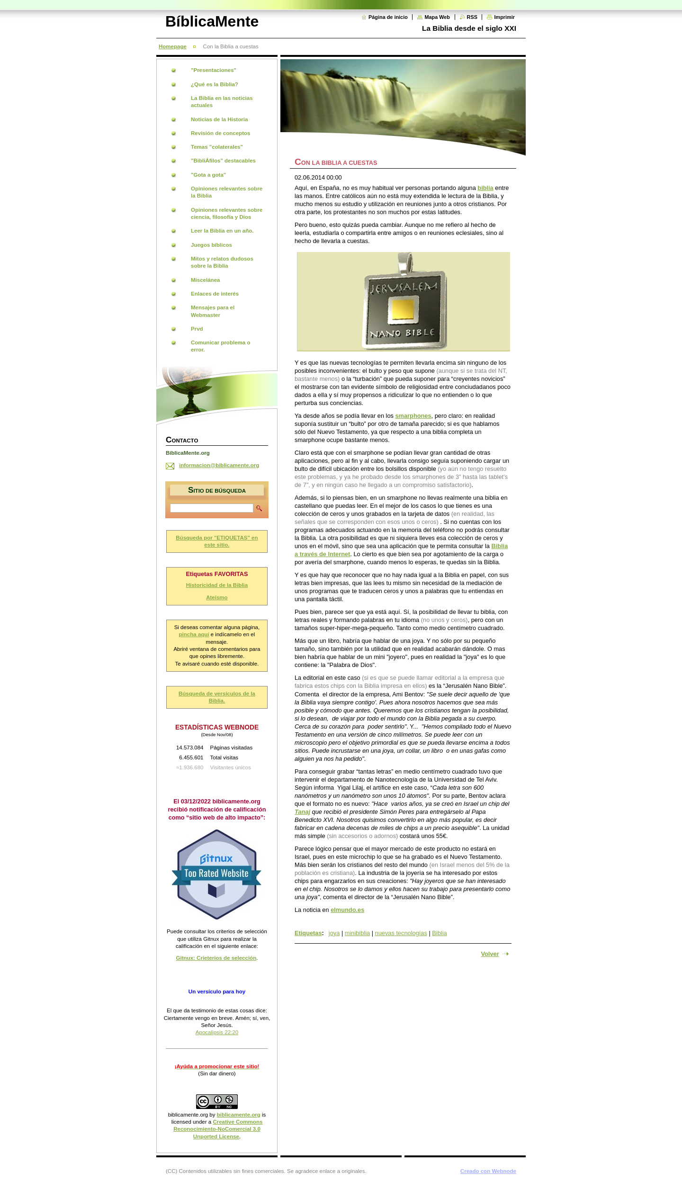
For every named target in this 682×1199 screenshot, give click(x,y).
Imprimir (504, 17)
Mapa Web (437, 17)
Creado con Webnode (488, 1171)
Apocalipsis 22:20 (217, 1032)
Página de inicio (388, 17)
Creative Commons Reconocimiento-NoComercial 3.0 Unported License (217, 1129)
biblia (485, 187)
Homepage (173, 46)
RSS (472, 17)
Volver (490, 953)
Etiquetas (308, 933)
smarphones (413, 415)
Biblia (439, 933)
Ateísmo (216, 597)
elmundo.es (347, 909)
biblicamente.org (188, 1115)
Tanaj (302, 811)
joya (334, 933)
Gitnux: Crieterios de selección (216, 958)
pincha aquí (194, 634)
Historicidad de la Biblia (217, 585)
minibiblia (357, 933)
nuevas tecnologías (401, 933)
